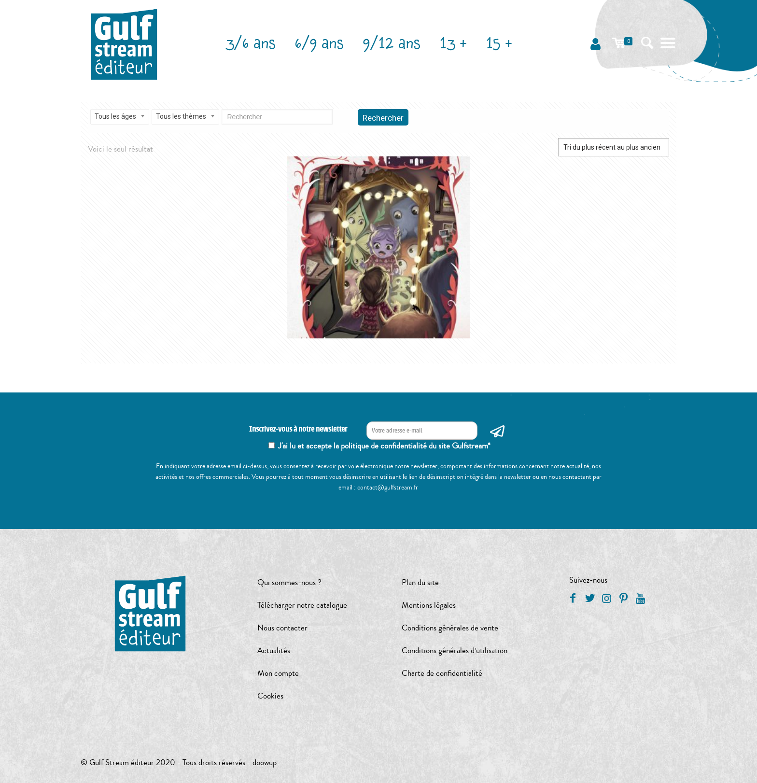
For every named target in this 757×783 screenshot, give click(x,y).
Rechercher (383, 118)
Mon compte (278, 673)
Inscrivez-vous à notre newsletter (298, 429)
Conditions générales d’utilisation (454, 650)
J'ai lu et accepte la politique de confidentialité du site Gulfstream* (384, 446)
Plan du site (420, 582)
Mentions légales (429, 605)
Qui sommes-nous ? (289, 582)
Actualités (273, 650)
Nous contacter (282, 628)
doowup (264, 762)
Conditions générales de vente (450, 628)
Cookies (270, 696)
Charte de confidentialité (442, 673)
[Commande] (613, 147)
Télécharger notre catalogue (302, 605)
